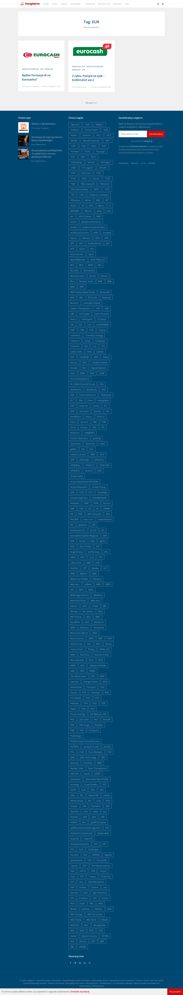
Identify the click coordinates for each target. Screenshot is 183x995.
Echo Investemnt (87, 395)
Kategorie (75, 4)
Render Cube (76, 768)
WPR (82, 930)
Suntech (74, 854)
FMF (95, 422)
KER (72, 541)
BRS (81, 297)
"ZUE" (107, 189)
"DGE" (94, 146)
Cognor (102, 330)
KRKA (73, 557)
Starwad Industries (79, 844)
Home (46, 4)
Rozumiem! (175, 991)
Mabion (83, 573)
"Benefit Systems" (91, 140)
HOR (96, 503)
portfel (107, 746)
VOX (72, 903)
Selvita (106, 795)
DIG (84, 367)
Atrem (82, 248)
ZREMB (82, 946)
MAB (72, 573)
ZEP (93, 941)
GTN (81, 492)
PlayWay (99, 725)
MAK (94, 573)
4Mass (88, 200)
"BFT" (107, 140)
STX (72, 849)
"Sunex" (96, 178)
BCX (72, 265)
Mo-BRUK (75, 622)
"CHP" (73, 146)
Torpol (103, 871)
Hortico (107, 503)
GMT (92, 454)
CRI (86, 346)
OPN (102, 676)
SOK (103, 817)
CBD (107, 308)
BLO (72, 281)
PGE (83, 708)
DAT (72, 357)
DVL (102, 384)
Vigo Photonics (99, 892)
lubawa (95, 568)
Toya (72, 876)
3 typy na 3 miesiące (99, 194)
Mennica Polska (78, 600)
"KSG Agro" (105, 162)
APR (106, 238)
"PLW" (73, 178)
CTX (103, 346)
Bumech (74, 303)
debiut (106, 357)
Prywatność (124, 163)
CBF (72, 313)
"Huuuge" (100, 151)
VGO (85, 892)
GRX (72, 492)
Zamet (73, 936)
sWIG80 (96, 854)
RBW (99, 762)
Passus (73, 692)
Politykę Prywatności (139, 146)
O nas (54, 4)
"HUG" (88, 151)
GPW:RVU (75, 470)
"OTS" (73, 173)
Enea (90, 400)
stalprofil (88, 838)
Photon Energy (77, 714)
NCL (89, 643)
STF (95, 844)
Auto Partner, (77, 254)
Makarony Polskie (79, 578)
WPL (72, 930)
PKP (72, 725)
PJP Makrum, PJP (98, 714)
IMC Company (94, 514)
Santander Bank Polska (97, 779)
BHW (90, 265)
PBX (107, 692)
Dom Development (79, 378)
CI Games (102, 319)
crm (94, 346)
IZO (93, 524)
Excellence (75, 416)
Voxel (82, 903)
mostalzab (99, 627)
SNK (85, 817)
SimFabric (96, 806)
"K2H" (93, 156)
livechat (74, 568)
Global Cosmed (78, 454)
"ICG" (72, 156)
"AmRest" (75, 129)
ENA (81, 400)
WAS (100, 903)
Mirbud (74, 611)
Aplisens (86, 238)
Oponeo (74, 681)
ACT (107, 200)
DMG (82, 373)
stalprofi (74, 838)
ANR (96, 232)
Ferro (73, 422)
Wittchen (74, 925)
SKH (86, 811)
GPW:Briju (75, 465)
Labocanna (75, 562)
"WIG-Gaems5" (87, 184)
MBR (108, 584)
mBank (88, 584)
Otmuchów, (76, 687)
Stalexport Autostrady (81, 833)
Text (72, 871)
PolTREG (74, 746)
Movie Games (77, 638)
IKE (71, 514)
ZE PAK (105, 936)
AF (83, 205)
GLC (91, 449)
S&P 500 (74, 773)
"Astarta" (86, 135)
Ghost (105, 980)
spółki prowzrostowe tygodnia (85, 827)
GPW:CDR (104, 465)
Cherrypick (87, 319)
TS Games (106, 876)
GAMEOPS (90, 432)
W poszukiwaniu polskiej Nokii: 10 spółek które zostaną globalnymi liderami (46, 153)
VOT (95, 898)
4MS (98, 200)
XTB (100, 930)
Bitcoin (104, 275)
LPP (85, 568)
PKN (72, 719)
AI (110, 205)
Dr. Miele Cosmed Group (82, 384)
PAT (84, 692)
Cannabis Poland (91, 303)
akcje (99, 211)
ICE (90, 508)
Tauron (74, 865)
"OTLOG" (103, 167)
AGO (91, 205)
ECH (72, 395)
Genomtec (75, 443)
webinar (86, 909)
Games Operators (79, 438)
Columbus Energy (94, 335)
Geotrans (90, 443)
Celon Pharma (101, 313)
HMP (86, 503)
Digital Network (98, 367)
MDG (90, 589)
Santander (75, 779)
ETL (105, 405)
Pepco (73, 708)
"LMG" (73, 167)
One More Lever (78, 676)
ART (81, 243)
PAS (102, 687)
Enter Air (83, 405)
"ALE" (87, 124)
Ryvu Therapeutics (97, 768)
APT (72, 243)
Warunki (134, 163)
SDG (93, 789)
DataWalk (84, 357)
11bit (81, 194)
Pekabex (74, 703)
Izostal (93, 530)
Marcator (75, 584)
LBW (88, 562)
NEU (98, 643)
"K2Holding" (76, 162)
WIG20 (104, 919)
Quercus (74, 762)
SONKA (73, 822)
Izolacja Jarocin (77, 530)
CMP (72, 330)
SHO (108, 800)
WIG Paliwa (75, 919)
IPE (71, 524)
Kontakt (117, 4)
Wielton (98, 909)
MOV (95, 633)
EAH (104, 389)
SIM (84, 806)
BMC (100, 281)
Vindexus (83, 898)
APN (97, 238)
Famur (89, 416)
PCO (88, 697)
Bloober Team (86, 281)
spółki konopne (98, 822)
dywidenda (75, 389)
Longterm (30, 980)
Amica (73, 221)
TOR (93, 871)
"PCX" (98, 173)
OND (82, 670)
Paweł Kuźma (81, 87)
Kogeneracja (76, 551)
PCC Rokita (75, 697)
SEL (81, 795)
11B (72, 194)
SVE (85, 854)
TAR (89, 860)
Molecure (99, 622)
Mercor (74, 606)
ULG (81, 881)
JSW (105, 535)
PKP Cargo (84, 725)
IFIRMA (106, 508)
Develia (74, 367)
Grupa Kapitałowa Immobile (84, 481)
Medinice (98, 595)
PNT (82, 730)
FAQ (127, 4)
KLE (98, 546)
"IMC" (83, 156)
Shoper (74, 806)
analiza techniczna (30, 69)
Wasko (73, 909)
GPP (72, 459)
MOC (87, 622)
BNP (82, 286)
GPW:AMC (84, 459)
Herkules (74, 503)
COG (91, 330)
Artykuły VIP (104, 4)
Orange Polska (90, 681)
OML (72, 670)
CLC (80, 324)
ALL (72, 216)
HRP (72, 508)
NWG (73, 665)
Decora (74, 362)
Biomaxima (89, 270)
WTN (91, 930)
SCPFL (73, 789)
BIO (99, 265)
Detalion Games (100, 362)
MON (72, 627)
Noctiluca (84, 654)
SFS (90, 800)
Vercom (74, 892)
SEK (102, 789)
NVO (100, 660)
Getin (102, 443)
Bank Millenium (78, 259)
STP (104, 844)
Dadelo (100, 351)
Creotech (74, 346)
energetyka (103, 400)
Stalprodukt (103, 833)
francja (84, 427)
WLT (86, 925)
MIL (104, 606)
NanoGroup (76, 643)
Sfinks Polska (76, 800)
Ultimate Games (96, 881)
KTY (101, 557)
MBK (98, 584)
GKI (83, 449)
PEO (95, 703)
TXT (72, 881)
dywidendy (91, 389)
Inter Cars (88, 519)
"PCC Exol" (86, 173)
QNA (72, 757)
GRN (99, 470)
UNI (72, 887)
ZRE (72, 946)
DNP (92, 373)
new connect (76, 649)
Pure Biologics (95, 752)
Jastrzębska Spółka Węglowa (84, 535)
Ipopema (82, 524)
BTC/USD (92, 297)
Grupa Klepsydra (78, 486)
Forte (73, 427)
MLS (88, 616)
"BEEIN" (74, 140)
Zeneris (83, 941)
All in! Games (85, 216)
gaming (96, 438)
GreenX (88, 470)
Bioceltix (74, 270)
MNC (97, 616)
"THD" (108, 178)
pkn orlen (84, 719)
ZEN (72, 941)
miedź (95, 606)
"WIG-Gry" (105, 184)
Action (73, 205)
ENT (72, 405)
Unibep (82, 887)
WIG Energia (76, 914)
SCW (83, 789)
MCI (72, 589)
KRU (83, 557)
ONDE (92, 670)
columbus (75, 335)
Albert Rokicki (41, 144)
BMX (72, 286)
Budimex (106, 297)
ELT (72, 400)
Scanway (74, 784)
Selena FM (93, 795)
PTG (72, 752)
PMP (72, 730)
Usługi (64, 4)
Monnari (84, 627)
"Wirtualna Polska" (79, 189)
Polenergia (75, 735)
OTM (105, 681)
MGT (85, 606)
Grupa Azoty (76, 476)
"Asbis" (73, 135)
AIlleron (88, 211)
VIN (72, 898)
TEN (84, 865)
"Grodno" (75, 151)
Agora (101, 205)
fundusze (75, 432)
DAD (89, 351)
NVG (91, 660)
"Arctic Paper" (91, 129)
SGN (98, 800)
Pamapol (91, 687)
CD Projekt (84, 313)
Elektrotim (106, 395)
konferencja (93, 551)
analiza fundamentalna (93, 227)
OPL (93, 676)
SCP (105, 784)
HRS (81, 508)
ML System (88, 611)
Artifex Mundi (94, 243)
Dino (72, 373)
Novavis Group (101, 654)
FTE (103, 427)
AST (108, 243)
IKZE (80, 514)
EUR (41, 69)
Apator (73, 238)
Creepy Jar (100, 340)
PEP (103, 703)
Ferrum (84, 422)
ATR (72, 248)
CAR (98, 308)
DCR (96, 357)
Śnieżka (74, 817)
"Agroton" (75, 124)
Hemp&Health (99, 497)
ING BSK (74, 519)
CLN (89, 324)
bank (91, 254)
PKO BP (106, 719)
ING (108, 514)
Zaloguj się (148, 141)
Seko (72, 795)
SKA (107, 806)
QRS (103, 757)
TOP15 (82, 871)
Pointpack (94, 730)
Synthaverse (76, 860)
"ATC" (98, 135)
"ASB (105, 129)
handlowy (102, 492)
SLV (105, 811)
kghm (102, 541)
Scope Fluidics (91, 784)
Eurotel (97, 411)
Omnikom (85, 980)
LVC (105, 568)
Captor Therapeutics (80, 308)
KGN (72, 546)
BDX (81, 265)
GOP (102, 454)
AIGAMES (74, 211)
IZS (102, 530)
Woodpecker (99, 925)
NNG (72, 654)
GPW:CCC (90, 465)
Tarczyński (101, 860)
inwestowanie (105, 519)
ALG (109, 211)
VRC (92, 903)
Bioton (93, 275)
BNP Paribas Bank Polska (82, 292)
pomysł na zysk (78, 66)
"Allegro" (99, 124)
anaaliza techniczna (91, 221)
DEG (85, 362)
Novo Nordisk (77, 660)
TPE (82, 876)
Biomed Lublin (77, 275)
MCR (81, 589)
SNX (94, 817)
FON (104, 422)
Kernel (82, 541)
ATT (92, 248)
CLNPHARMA (102, 324)
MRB (91, 638)
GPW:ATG (99, 459)
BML (109, 281)
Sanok (86, 773)
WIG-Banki (91, 919)
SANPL (97, 773)
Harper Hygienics (79, 497)
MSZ (109, 638)
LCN (97, 562)
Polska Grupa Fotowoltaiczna (84, 741)
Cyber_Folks (76, 351)
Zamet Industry (89, 936)
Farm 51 (101, 416)
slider (95, 811)
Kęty (92, 541)
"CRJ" (83, 146)
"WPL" (97, 189)
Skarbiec (74, 811)
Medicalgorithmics (79, 595)
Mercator (95, 600)
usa (105, 887)
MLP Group (76, 616)
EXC (107, 411)
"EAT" (104, 146)
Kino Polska (85, 546)
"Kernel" (91, 162)
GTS (91, 492)
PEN (86, 703)
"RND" (84, 178)
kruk (92, 557)
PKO (96, 719)
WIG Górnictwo (94, 914)
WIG (109, 909)
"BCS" (109, 135)
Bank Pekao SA (97, 259)
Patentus (95, 692)
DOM (101, 373)
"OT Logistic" (87, 167)
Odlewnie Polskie (98, 665)
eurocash (49, 69)
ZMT (102, 941)
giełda (73, 449)
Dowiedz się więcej (80, 991)
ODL (82, 665)
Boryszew (104, 292)
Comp (87, 340)
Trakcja (92, 876)
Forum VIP (90, 4)
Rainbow (88, 762)
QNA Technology (88, 757)
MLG (100, 611)
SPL (84, 822)
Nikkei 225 (105, 649)
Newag (91, 649)
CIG (72, 324)
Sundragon (93, 849)
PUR (81, 752)
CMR (82, 330)
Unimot (95, 887)
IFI (97, 508)
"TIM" (73, 184)
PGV (92, 708)
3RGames (75, 200)
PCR (97, 697)
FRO (94, 427)
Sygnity (108, 854)
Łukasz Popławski (32, 86)
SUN (81, 849)
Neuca (108, 643)
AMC (98, 216)
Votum (105, 898)
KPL (106, 551)
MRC (100, 638)
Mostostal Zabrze (79, 633)
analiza (73, 227)
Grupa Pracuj (98, 486)
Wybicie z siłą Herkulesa (43, 123)
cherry (73, 319)
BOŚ (72, 297)
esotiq (96, 405)
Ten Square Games (100, 865)
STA (107, 827)
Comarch (74, 340)
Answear (107, 232)
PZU (109, 752)
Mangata (97, 578)
